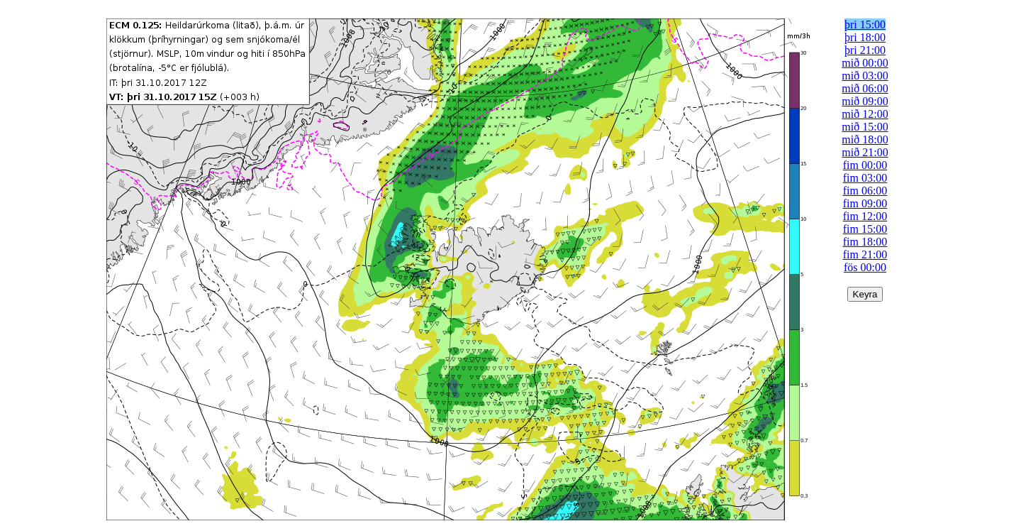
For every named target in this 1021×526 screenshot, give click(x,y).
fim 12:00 (865, 216)
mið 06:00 (865, 88)
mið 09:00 (865, 101)
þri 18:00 (865, 37)
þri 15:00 (865, 24)
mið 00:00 (865, 63)
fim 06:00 (865, 191)
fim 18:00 (865, 242)
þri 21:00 (865, 50)
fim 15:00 (865, 229)
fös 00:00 (865, 267)
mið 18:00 (865, 139)
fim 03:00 (865, 178)
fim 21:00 (865, 254)
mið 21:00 (865, 152)
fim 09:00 (865, 203)
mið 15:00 (865, 127)
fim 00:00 (865, 165)
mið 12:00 (865, 114)
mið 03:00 (865, 76)
